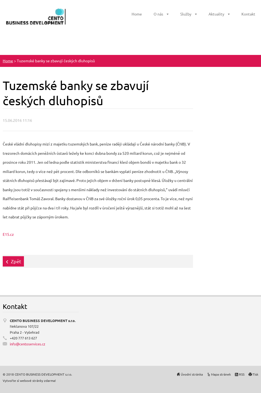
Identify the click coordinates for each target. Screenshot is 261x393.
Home (137, 13)
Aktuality (216, 13)
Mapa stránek (221, 374)
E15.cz (8, 234)
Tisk (255, 374)
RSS (241, 374)
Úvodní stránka (192, 374)
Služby (185, 13)
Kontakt (248, 13)
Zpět (16, 261)
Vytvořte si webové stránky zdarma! (29, 380)
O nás (158, 13)
